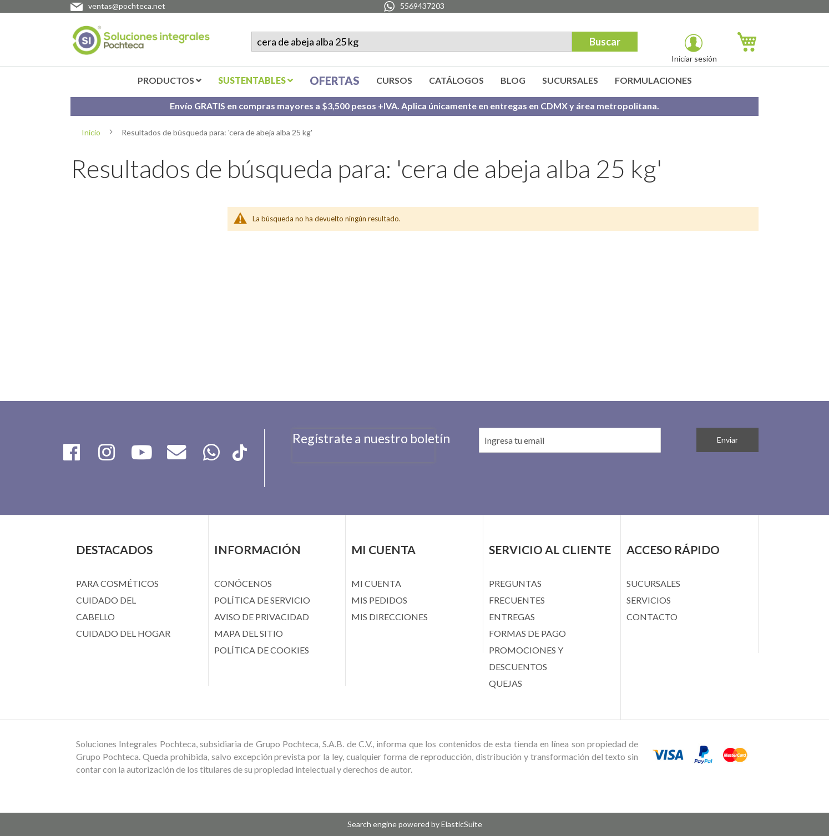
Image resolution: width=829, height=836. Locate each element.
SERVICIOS (648, 600)
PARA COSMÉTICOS (117, 583)
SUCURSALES (653, 583)
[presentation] (363, 468)
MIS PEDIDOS (379, 600)
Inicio (92, 132)
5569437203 (422, 6)
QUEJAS (505, 683)
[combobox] (411, 42)
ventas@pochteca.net (126, 6)
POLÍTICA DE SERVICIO (262, 600)
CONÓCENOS (243, 583)
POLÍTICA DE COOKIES (261, 650)
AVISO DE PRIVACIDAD (261, 616)
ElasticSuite (461, 824)
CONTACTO (652, 616)
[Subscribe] (727, 440)
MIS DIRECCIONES (389, 616)
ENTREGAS (512, 616)
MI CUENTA (376, 583)
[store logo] (141, 42)
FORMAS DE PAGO (527, 633)
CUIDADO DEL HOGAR (123, 633)
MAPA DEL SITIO (248, 633)
